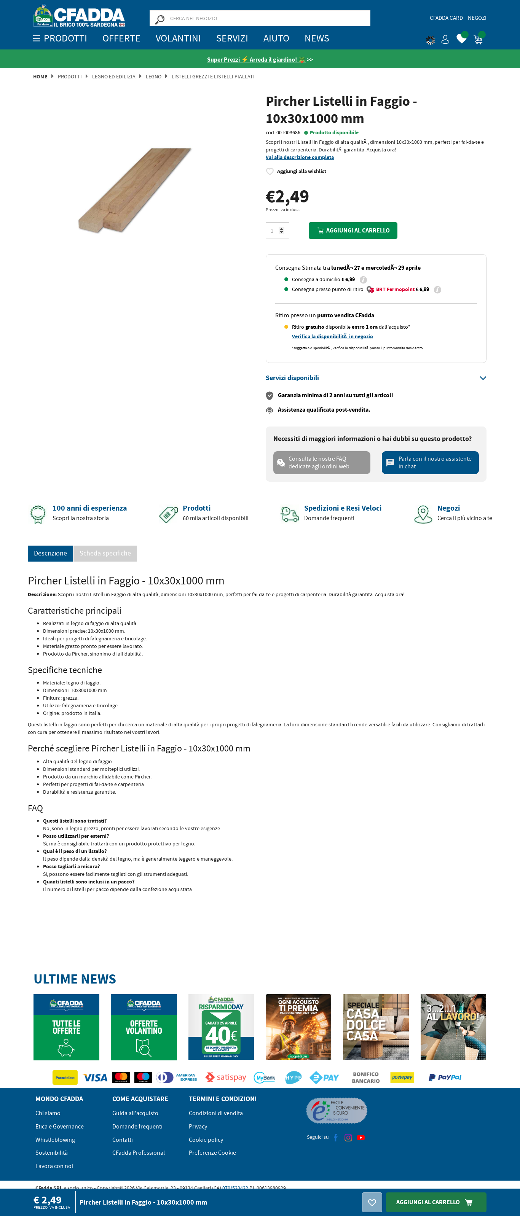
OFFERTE (121, 38)
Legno (153, 76)
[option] (144, 203)
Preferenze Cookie (212, 1153)
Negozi (477, 18)
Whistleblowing (55, 1140)
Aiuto (276, 38)
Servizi (232, 38)
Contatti (122, 1140)
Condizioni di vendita (216, 1113)
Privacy (198, 1126)
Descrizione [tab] (50, 553)
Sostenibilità (51, 1153)
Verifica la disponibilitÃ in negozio (332, 336)
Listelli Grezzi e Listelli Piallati (213, 76)
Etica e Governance (59, 1126)
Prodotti (70, 76)
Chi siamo (48, 1113)
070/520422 (235, 1187)
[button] (437, 38)
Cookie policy (206, 1140)
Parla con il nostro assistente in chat (429, 462)
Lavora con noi (54, 1166)
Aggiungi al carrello (352, 230)
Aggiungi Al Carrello (436, 1202)
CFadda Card (446, 18)
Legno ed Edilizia (114, 76)
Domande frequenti (137, 1126)
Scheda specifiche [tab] (105, 553)
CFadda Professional (138, 1153)
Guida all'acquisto (135, 1113)
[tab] (376, 378)
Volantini (178, 38)
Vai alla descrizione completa (300, 157)
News (317, 38)
